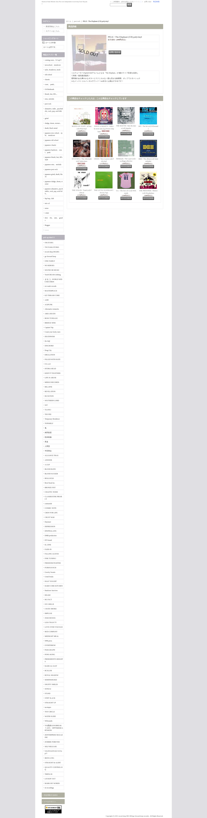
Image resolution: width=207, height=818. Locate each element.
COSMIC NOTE (50, 508)
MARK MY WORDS (52, 783)
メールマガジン (50, 802)
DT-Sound (48, 540)
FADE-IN (48, 549)
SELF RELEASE (51, 747)
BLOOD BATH (50, 469)
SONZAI (48, 689)
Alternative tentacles (52, 309)
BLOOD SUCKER (51, 474)
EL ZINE (48, 545)
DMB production (50, 536)
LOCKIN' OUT (50, 779)
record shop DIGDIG (52, 252)
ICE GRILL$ (49, 604)
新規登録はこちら (53, 26)
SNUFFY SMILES (51, 684)
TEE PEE (48, 414)
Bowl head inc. (50, 483)
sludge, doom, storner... (53, 123)
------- (47, 230)
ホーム (68, 21)
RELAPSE (48, 387)
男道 (46, 442)
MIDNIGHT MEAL (52, 636)
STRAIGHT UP (50, 703)
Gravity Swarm (50, 572)
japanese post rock (51, 169)
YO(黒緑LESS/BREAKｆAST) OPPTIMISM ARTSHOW (54, 728)
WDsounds (48, 721)
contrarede (48, 504)
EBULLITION (50, 355)
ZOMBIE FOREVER (52, 742)
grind (46, 118)
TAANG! (48, 410)
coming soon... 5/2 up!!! (53, 60)
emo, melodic (49, 99)
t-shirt (47, 213)
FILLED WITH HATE (52, 359)
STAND (47, 693)
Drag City (48, 350)
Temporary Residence (52, 419)
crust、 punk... (50, 84)
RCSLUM (48, 671)
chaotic (47, 80)
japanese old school (51, 140)
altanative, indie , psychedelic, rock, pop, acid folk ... (54, 111)
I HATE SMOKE (51, 609)
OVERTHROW (50, 645)
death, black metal (51, 128)
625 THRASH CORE (52, 295)
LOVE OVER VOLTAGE (54, 627)
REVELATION (50, 391)
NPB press (48, 641)
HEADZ (48, 595)
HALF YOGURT (51, 581)
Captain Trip (49, 327)
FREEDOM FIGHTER (53, 563)
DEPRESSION (50, 526)
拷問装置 (48, 433)
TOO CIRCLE (50, 712)
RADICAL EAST (51, 666)
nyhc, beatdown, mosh (52, 70)
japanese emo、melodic (53, 165)
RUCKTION (49, 396)
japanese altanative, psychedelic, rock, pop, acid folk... (54, 191)
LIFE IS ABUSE (50, 378)
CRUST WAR (49, 517)
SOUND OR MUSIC (52, 270)
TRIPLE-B (48, 774)
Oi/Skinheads (49, 89)
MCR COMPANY (51, 632)
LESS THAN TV (51, 622)
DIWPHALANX (50, 531)
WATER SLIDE (50, 716)
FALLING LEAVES (52, 554)
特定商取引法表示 (51, 795)
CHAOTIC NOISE (51, 492)
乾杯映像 (48, 437)
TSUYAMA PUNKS (52, 247)
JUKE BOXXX (50, 618)
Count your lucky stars (52, 332)
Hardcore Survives (51, 590)
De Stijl (47, 341)
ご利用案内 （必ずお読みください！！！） (126, 1)
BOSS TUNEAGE (51, 318)
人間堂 (47, 446)
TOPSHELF (49, 423)
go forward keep (50, 256)
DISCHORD (49, 346)
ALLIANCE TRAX (51, 455)
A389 (47, 300)
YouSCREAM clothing (53, 275)
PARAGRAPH (50, 650)
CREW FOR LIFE (51, 513)
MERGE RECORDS (52, 382)
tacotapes (48, 707)
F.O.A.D (48, 364)
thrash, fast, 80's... (51, 94)
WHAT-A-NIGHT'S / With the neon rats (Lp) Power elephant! (104, 129)
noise (46, 208)
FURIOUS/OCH (50, 568)
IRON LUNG (49, 758)
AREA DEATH (50, 314)
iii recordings (49, 788)
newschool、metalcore (53, 65)
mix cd (47, 203)
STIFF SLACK (50, 698)
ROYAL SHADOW (51, 675)
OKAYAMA (49, 243)
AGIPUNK (48, 305)
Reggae (47, 225)
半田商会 (48, 451)
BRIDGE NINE (50, 323)
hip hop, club (49, 198)
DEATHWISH (50, 337)
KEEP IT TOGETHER (53, 373)
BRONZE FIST (50, 488)
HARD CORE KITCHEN (54, 586)
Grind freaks (49, 577)
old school (48, 75)
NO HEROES (49, 265)
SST (46, 405)
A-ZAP (47, 465)
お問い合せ (147, 1)
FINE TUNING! (50, 558)
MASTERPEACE (51, 291)
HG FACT (48, 600)
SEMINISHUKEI (51, 680)
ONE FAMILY (50, 261)
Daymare (48, 522)
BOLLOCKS (49, 478)
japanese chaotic (50, 145)
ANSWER (48, 460)
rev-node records (50, 286)
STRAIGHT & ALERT (53, 763)
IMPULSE (48, 613)
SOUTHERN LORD (52, 401)
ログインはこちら (53, 31)
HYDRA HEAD (50, 369)
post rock (48, 104)
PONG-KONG (50, 654)
